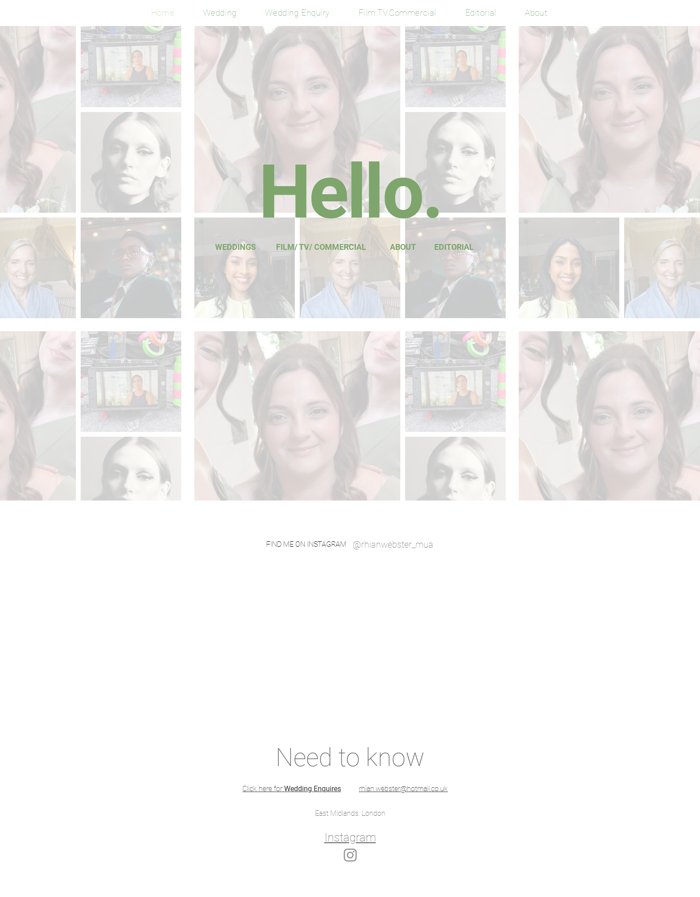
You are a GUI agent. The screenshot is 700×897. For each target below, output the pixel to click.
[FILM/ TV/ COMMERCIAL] (321, 247)
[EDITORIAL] (453, 247)
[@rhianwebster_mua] (392, 544)
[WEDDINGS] (235, 247)
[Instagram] (350, 855)
